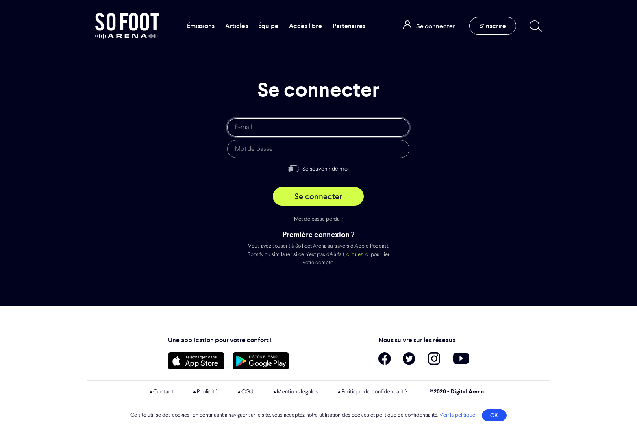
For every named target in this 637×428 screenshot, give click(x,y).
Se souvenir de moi (325, 169)
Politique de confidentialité (374, 392)
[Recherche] (534, 26)
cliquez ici (358, 254)
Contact (163, 392)
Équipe (268, 26)
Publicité (207, 392)
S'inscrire (492, 26)
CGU (247, 392)
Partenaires (349, 26)
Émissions (201, 26)
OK (494, 415)
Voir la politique (457, 415)
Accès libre (305, 26)
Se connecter (318, 196)
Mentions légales (297, 392)
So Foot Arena (127, 26)
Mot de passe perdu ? (318, 219)
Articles (236, 26)
